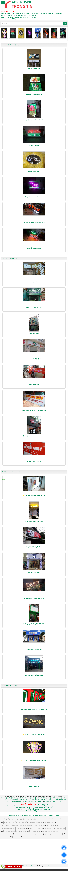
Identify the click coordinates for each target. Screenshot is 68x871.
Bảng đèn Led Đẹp (34, 145)
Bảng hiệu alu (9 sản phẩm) (9, 258)
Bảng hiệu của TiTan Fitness (34, 649)
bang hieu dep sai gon (35, 828)
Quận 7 (32, 798)
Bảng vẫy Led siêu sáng (34, 248)
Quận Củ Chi (14, 801)
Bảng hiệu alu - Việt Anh (34, 461)
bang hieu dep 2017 (35, 831)
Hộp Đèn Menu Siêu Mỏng (34, 94)
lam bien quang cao (29, 815)
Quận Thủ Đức (38, 799)
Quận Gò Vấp (47, 799)
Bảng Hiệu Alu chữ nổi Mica (34, 359)
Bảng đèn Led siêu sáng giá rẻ (34, 197)
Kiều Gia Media (49, 866)
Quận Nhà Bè (56, 799)
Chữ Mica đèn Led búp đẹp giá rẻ (34, 598)
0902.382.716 (14, 866)
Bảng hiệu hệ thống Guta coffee (34, 521)
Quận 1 (3, 798)
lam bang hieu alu (20, 828)
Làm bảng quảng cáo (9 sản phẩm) (11, 472)
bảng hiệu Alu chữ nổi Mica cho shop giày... (34, 410)
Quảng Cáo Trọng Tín (30, 866)
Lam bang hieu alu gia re (16, 815)
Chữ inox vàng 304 (33, 786)
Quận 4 (17, 798)
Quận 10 (46, 798)
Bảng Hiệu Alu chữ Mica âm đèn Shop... (34, 436)
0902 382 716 (43, 804)
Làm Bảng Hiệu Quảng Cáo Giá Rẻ (53, 834)
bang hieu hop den (21, 822)
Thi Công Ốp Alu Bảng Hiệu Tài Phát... (34, 624)
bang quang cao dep (9, 831)
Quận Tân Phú (19, 799)
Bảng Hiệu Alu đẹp (34, 384)
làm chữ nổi (16, 837)
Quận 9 (42, 798)
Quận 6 (27, 798)
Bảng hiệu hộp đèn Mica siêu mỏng (34, 120)
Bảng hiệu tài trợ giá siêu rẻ (34, 547)
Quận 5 (22, 798)
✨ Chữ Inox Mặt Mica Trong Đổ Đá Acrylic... (34, 760)
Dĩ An (59, 801)
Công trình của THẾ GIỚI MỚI (34, 675)
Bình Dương (47, 801)
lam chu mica (5, 837)
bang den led (48, 828)
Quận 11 (52, 798)
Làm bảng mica (61, 828)
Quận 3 (13, 798)
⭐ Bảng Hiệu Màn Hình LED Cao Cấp (34, 495)
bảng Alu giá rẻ (34, 333)
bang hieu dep (50, 825)
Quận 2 (8, 798)
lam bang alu (50, 822)
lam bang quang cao (7, 828)
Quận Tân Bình (10, 799)
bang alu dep (22, 831)
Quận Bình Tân (22, 801)
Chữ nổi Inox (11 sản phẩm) (9, 685)
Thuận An (54, 801)
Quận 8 (37, 798)
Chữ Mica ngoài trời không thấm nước (34, 222)
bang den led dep (6, 834)
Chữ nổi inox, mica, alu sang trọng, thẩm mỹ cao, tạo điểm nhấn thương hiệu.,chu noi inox (22, 825)
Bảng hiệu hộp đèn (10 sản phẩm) (11, 45)
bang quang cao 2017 (20, 834)
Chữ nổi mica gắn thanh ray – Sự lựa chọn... (34, 709)
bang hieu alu (55, 815)
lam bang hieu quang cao (36, 822)
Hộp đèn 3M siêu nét (34, 68)
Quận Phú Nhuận (29, 799)
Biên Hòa (40, 801)
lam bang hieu (8, 822)
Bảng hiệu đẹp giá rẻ (34, 171)
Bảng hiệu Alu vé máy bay (34, 307)
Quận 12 (57, 798)
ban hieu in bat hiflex (50, 831)
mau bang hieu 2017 (35, 834)
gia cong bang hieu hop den (43, 815)
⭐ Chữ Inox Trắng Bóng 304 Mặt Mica (34, 734)
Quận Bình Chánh (32, 801)
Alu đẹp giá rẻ (34, 282)
